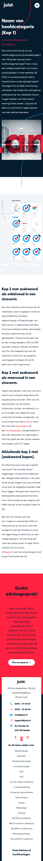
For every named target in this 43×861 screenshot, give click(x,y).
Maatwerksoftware (21, 833)
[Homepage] (10, 5)
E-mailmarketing (22, 787)
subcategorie (22, 426)
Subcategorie (8, 44)
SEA (22, 776)
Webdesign (21, 807)
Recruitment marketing (22, 839)
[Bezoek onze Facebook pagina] (15, 737)
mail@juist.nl (21, 714)
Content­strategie (21, 766)
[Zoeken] (29, 5)
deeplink (8, 552)
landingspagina (14, 430)
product (28, 421)
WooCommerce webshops (21, 823)
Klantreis (21, 756)
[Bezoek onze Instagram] (27, 737)
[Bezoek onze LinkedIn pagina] (21, 737)
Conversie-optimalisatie (21, 792)
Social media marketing (21, 782)
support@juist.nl (23, 720)
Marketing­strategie (21, 761)
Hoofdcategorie (18, 40)
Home (5, 40)
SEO (21, 771)
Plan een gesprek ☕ (21, 662)
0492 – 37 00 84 (23, 709)
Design (21, 802)
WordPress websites (21, 818)
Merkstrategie (21, 751)
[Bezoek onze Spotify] (21, 740)
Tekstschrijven (21, 797)
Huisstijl (21, 813)
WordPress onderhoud (21, 828)
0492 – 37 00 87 (22, 703)
